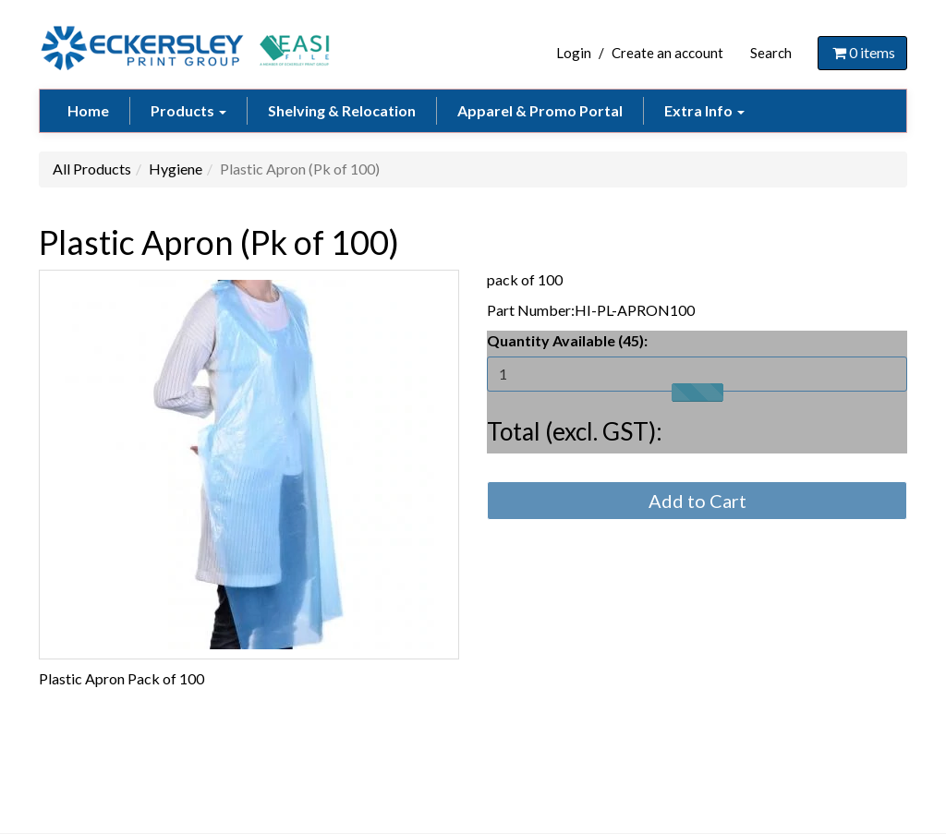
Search (771, 52)
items (862, 52)
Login (573, 52)
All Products (92, 168)
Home (88, 110)
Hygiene (175, 168)
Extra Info (704, 110)
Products (188, 110)
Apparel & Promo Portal (540, 110)
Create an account (667, 52)
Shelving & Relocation (342, 110)
